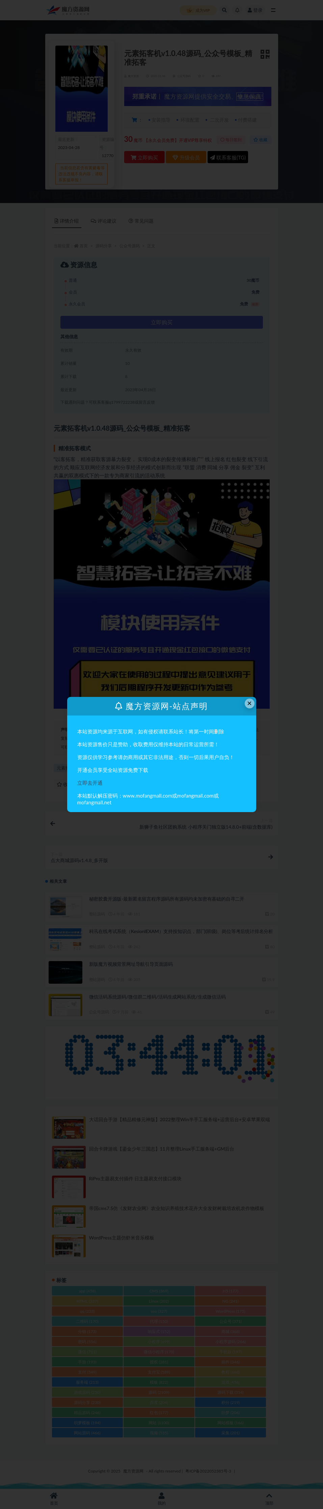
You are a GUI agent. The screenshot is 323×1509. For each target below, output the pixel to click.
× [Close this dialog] (249, 703)
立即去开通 (90, 783)
